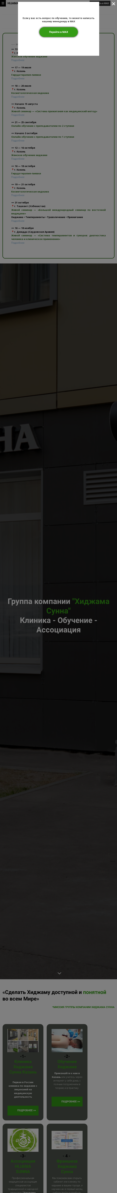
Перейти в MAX (58, 32)
